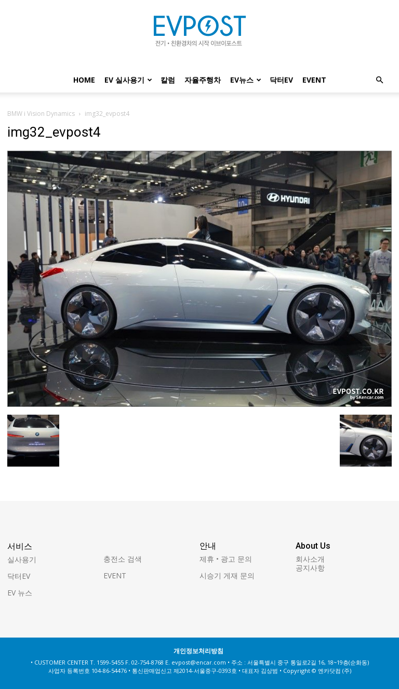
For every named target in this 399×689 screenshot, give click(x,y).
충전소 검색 (122, 559)
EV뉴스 (245, 80)
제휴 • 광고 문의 (226, 559)
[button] (379, 80)
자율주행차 (202, 80)
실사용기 (21, 559)
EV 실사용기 (128, 80)
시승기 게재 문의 (227, 575)
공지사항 (310, 568)
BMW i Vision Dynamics (41, 113)
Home (84, 80)
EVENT (314, 80)
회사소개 (310, 559)
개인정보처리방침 (198, 650)
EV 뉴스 (19, 593)
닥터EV (281, 80)
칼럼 (168, 80)
